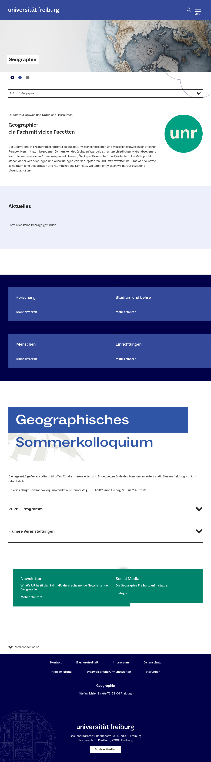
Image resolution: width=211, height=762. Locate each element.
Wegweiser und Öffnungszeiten (109, 672)
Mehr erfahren (26, 312)
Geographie (22, 59)
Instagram (123, 593)
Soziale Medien (105, 749)
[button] (105, 509)
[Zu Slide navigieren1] (20, 77)
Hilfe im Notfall (61, 672)
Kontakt (56, 662)
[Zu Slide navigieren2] (28, 77)
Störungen (153, 672)
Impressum (121, 662)
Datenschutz (152, 662)
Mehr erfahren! (31, 597)
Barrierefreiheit (87, 662)
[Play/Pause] (12, 77)
